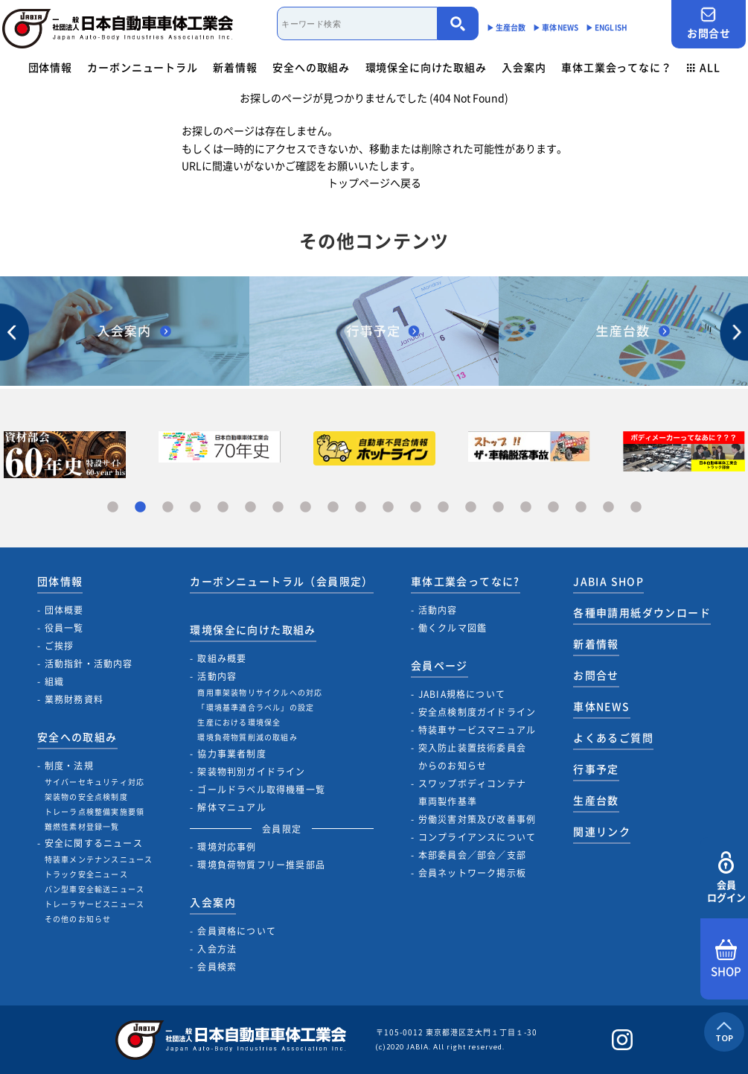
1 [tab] (112, 507)
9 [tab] (333, 507)
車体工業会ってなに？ (616, 67)
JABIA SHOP (608, 580)
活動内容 (217, 676)
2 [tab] (140, 507)
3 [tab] (168, 507)
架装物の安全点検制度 (86, 796)
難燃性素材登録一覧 (82, 826)
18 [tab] (581, 507)
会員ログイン (726, 877)
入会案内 (524, 67)
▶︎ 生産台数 (506, 27)
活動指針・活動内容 (89, 663)
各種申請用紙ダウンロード (642, 612)
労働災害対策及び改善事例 (477, 819)
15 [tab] (498, 507)
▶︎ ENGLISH (606, 27)
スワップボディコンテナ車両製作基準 (472, 792)
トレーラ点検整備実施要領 (94, 811)
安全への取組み (311, 67)
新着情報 (235, 67)
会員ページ (439, 665)
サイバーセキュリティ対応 (94, 781)
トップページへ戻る (374, 182)
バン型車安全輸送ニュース (94, 889)
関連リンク (601, 831)
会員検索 (217, 966)
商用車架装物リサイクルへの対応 (259, 692)
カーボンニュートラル (142, 67)
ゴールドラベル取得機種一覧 (261, 789)
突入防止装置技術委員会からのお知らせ (472, 756)
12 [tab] (415, 507)
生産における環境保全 (239, 722)
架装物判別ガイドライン (251, 771)
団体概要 (64, 610)
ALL (703, 67)
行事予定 (596, 768)
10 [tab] (360, 507)
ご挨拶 (59, 645)
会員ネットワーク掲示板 (472, 873)
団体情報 (50, 67)
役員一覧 (64, 628)
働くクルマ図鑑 (452, 628)
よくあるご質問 (613, 737)
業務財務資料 (74, 699)
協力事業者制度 (231, 753)
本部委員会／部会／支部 (472, 855)
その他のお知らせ (78, 918)
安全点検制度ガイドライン (477, 712)
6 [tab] (250, 507)
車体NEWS (601, 706)
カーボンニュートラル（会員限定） (281, 580)
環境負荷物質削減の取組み (247, 737)
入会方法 (217, 949)
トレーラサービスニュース (94, 903)
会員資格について (236, 931)
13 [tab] (443, 507)
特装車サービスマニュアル (477, 730)
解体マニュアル (231, 807)
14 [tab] (470, 507)
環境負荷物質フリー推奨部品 (261, 864)
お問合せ (708, 23)
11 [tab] (388, 507)
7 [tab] (278, 507)
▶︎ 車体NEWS (555, 27)
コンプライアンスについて (477, 837)
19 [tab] (608, 507)
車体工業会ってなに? (465, 580)
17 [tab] (553, 507)
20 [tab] (636, 507)
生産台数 (596, 799)
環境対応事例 (226, 847)
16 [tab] (526, 507)
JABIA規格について (461, 694)
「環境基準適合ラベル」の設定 (255, 707)
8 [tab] (305, 507)
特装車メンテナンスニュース (99, 859)
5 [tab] (223, 507)
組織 (54, 681)
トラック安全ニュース (86, 874)
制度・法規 (69, 765)
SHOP (726, 959)
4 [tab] (195, 507)
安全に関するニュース (94, 843)
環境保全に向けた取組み (426, 67)
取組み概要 (221, 658)
